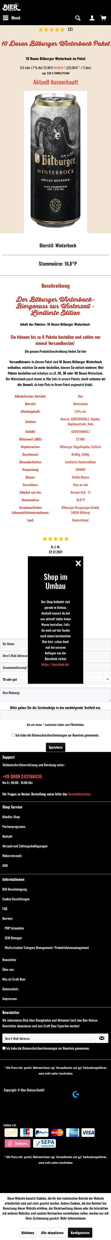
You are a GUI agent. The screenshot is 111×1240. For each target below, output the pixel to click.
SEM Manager (13, 937)
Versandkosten (64, 1068)
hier (83, 351)
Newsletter (9, 959)
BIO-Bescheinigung (14, 889)
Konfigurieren (80, 1232)
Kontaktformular (79, 793)
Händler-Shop (11, 816)
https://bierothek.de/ (55, 664)
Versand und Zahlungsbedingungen (25, 845)
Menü (11, 17)
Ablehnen (27, 1232)
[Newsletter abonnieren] (101, 1038)
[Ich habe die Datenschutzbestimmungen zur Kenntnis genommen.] (13, 735)
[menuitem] (11, 18)
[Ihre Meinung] (55, 695)
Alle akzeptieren (52, 1232)
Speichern (55, 747)
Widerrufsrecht (12, 855)
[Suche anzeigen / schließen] (77, 18)
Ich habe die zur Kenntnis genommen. (57, 735)
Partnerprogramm (13, 826)
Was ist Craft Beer (14, 979)
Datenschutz (10, 988)
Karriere (7, 918)
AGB (5, 865)
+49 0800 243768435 (22, 776)
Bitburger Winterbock (75, 324)
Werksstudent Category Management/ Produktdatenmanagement (47, 947)
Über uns (8, 969)
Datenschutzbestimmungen (49, 735)
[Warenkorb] (103, 18)
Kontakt (7, 836)
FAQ (4, 908)
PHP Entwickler (14, 927)
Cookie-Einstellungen (16, 898)
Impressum (9, 998)
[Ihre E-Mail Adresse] (48, 1038)
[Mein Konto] (92, 18)
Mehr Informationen (73, 1218)
